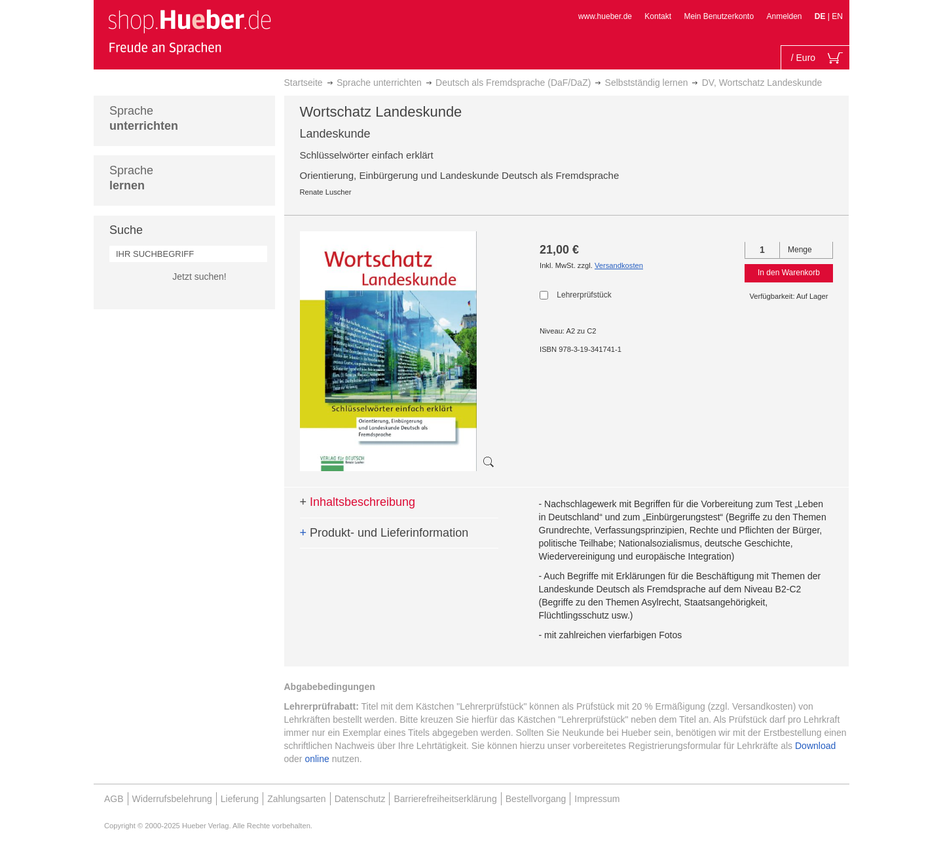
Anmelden (784, 16)
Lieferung (240, 799)
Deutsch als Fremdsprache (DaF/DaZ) (513, 82)
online (317, 759)
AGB (114, 799)
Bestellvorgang (536, 799)
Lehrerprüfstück (584, 295)
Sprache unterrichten (379, 82)
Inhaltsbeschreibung (358, 501)
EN (837, 16)
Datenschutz (360, 799)
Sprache (143, 118)
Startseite (303, 82)
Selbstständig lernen (646, 82)
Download (815, 745)
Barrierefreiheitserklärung (445, 799)
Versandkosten (619, 265)
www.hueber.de (605, 16)
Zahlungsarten (296, 799)
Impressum (596, 799)
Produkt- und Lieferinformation (384, 532)
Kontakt (657, 16)
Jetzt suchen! (199, 276)
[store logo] (189, 31)
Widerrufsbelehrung (172, 799)
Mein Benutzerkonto (719, 16)
